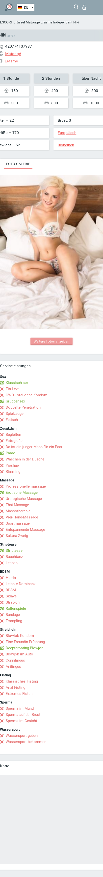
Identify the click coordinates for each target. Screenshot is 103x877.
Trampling (14, 621)
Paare (10, 453)
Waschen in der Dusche (25, 459)
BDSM (11, 590)
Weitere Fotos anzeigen (51, 341)
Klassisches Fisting (22, 681)
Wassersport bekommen (26, 742)
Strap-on (13, 602)
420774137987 (18, 46)
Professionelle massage (26, 486)
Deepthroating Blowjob (24, 648)
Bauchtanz (14, 556)
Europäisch (67, 133)
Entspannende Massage (25, 529)
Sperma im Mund (20, 708)
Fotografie (14, 440)
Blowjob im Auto (19, 654)
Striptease (14, 550)
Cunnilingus (15, 660)
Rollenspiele (16, 608)
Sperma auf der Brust (23, 714)
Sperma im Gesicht (21, 721)
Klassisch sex (17, 383)
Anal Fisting (15, 687)
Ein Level (13, 389)
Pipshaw (13, 465)
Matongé (33, 22)
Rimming (13, 471)
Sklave (11, 596)
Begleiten (13, 434)
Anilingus (13, 666)
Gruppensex (15, 401)
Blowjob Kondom (20, 635)
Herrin (11, 577)
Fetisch (12, 420)
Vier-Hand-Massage (22, 517)
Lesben (12, 563)
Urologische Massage (24, 498)
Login (84, 7)
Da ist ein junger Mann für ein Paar (34, 447)
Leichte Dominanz (20, 584)
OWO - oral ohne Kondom (26, 395)
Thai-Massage (17, 505)
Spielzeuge (15, 413)
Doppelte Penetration (23, 407)
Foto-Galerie (18, 164)
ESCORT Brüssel (12, 22)
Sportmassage (18, 523)
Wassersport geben (22, 735)
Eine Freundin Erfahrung (25, 642)
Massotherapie (18, 511)
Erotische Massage (22, 492)
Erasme (46, 22)
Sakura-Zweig (17, 536)
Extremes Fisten (19, 693)
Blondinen (66, 145)
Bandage (13, 614)
